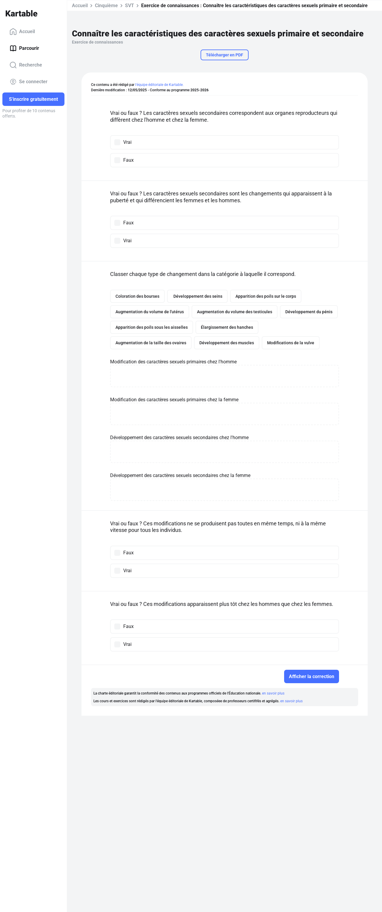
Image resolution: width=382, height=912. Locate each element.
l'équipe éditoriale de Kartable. (159, 85)
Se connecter (28, 81)
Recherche (26, 65)
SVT (129, 5)
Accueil (22, 31)
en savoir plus (273, 693)
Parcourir (24, 48)
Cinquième (106, 5)
